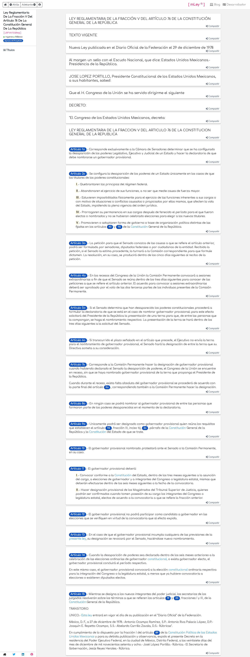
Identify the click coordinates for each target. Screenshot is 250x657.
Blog (215, 4)
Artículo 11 (77, 468)
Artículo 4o (78, 275)
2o (144, 428)
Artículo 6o (78, 340)
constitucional (157, 559)
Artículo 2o (78, 173)
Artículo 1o (78, 149)
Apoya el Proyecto (13, 41)
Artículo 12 (77, 514)
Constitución (139, 226)
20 (176, 598)
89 (156, 632)
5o (107, 387)
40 (109, 227)
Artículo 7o (78, 364)
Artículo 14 (78, 555)
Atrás (14, 4)
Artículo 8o (78, 403)
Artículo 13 (78, 534)
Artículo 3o (78, 243)
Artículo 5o (78, 307)
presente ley (77, 538)
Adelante (29, 4)
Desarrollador (234, 4)
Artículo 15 (78, 594)
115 (119, 227)
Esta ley (86, 615)
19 (168, 598)
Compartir (212, 26)
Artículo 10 (77, 448)
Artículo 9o (78, 424)
